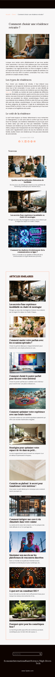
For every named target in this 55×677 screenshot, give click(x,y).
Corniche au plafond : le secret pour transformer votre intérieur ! (26, 484)
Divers (14, 14)
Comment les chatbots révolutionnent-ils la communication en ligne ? (27, 251)
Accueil (8, 14)
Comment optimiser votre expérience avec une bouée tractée (27, 413)
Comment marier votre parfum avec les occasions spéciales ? (26, 341)
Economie (8, 661)
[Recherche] (27, 654)
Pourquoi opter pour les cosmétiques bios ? (26, 625)
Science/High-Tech (38, 662)
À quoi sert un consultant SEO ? (24, 591)
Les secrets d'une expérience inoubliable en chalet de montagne (27, 216)
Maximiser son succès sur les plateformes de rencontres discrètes (26, 556)
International (19, 661)
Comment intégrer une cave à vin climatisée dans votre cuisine (25, 520)
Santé (28, 661)
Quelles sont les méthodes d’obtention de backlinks (27, 181)
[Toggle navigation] (4, 4)
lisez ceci (8, 92)
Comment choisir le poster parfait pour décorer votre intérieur (25, 377)
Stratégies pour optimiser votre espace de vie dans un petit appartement (24, 450)
